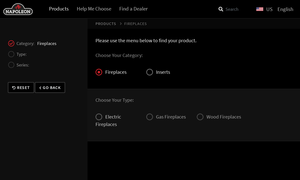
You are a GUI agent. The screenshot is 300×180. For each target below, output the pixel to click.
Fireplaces (111, 72)
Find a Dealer (133, 8)
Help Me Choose (94, 8)
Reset (21, 87)
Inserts (158, 72)
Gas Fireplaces (166, 117)
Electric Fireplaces (108, 120)
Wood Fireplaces (219, 117)
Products (59, 8)
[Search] (234, 9)
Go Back (49, 87)
